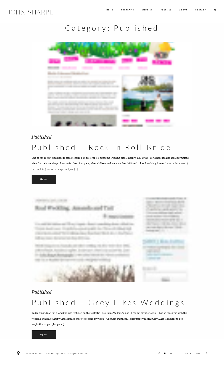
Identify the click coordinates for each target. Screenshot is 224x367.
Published (42, 137)
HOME (110, 10)
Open (43, 179)
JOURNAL (166, 10)
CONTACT (200, 10)
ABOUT (183, 10)
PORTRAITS (127, 10)
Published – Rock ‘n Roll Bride (102, 147)
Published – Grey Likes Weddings (109, 302)
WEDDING (147, 10)
